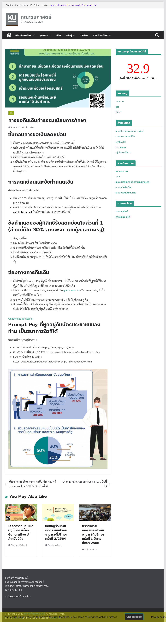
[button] (32, 35)
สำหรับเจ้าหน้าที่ (123, 217)
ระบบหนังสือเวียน (124, 187)
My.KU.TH (121, 142)
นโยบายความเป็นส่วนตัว (17, 596)
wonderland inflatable (20, 318)
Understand (134, 617)
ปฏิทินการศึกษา (123, 152)
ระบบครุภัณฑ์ (122, 211)
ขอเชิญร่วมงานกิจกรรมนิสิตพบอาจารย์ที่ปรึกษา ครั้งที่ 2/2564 (56, 532)
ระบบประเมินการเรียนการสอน (129, 131)
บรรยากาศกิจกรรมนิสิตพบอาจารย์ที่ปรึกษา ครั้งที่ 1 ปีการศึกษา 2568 (93, 534)
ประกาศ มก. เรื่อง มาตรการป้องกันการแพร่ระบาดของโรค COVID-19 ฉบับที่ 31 (30, 484)
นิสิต (58, 35)
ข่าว (117, 107)
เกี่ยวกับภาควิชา (23, 35)
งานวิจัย (84, 35)
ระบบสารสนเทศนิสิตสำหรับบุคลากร (132, 182)
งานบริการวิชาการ (102, 35)
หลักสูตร (70, 35)
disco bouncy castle (80, 309)
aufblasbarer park (23, 212)
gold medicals (71, 290)
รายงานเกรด (122, 171)
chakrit (31, 127)
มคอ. (118, 176)
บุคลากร (44, 35)
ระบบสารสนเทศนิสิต (125, 136)
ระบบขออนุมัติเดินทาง (126, 192)
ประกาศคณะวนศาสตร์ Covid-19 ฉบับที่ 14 (86, 484)
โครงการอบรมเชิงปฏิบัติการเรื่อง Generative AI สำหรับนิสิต (20, 532)
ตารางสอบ (121, 147)
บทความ (120, 101)
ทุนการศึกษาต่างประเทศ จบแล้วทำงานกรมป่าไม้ (73, 5)
